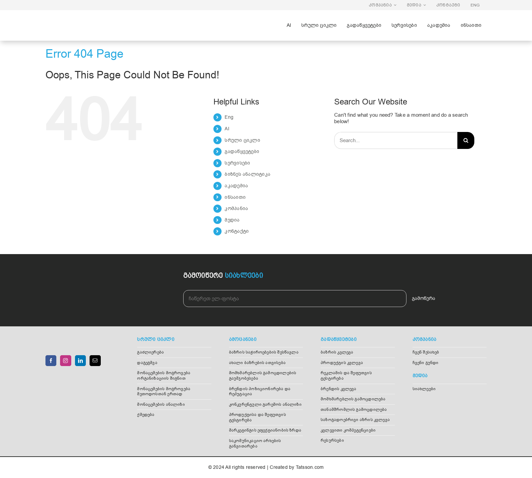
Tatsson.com (310, 467)
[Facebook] (50, 360)
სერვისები (237, 163)
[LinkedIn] (80, 360)
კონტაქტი (237, 231)
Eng (229, 117)
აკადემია (236, 186)
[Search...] (395, 140)
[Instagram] (65, 360)
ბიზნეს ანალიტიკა (247, 174)
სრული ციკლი (242, 140)
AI (227, 129)
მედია (232, 220)
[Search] (465, 140)
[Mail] (95, 360)
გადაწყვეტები (242, 151)
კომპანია (236, 208)
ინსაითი (235, 197)
